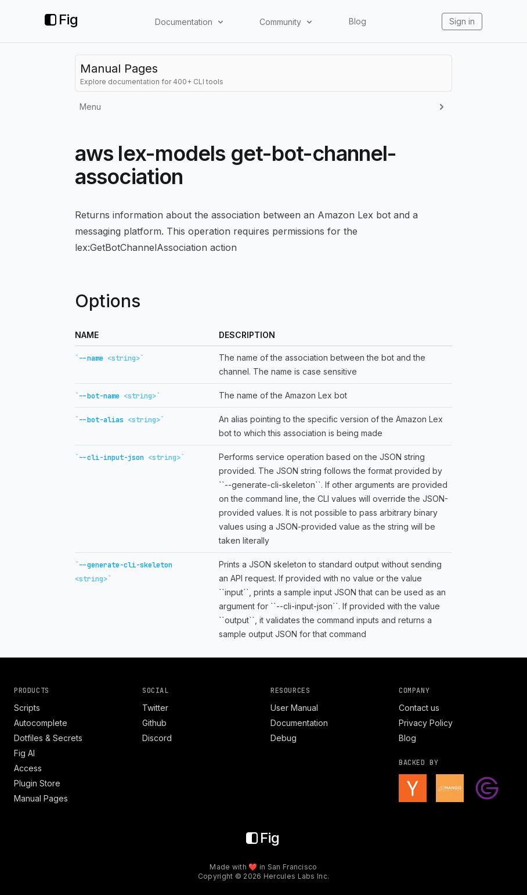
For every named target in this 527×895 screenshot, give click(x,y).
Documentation (299, 723)
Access (28, 768)
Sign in (462, 21)
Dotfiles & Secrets (48, 738)
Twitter (155, 708)
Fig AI (24, 753)
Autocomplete (40, 723)
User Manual (294, 708)
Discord (157, 738)
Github (154, 723)
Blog (357, 21)
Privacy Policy (426, 723)
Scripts (27, 708)
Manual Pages (41, 798)
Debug (283, 738)
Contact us (419, 708)
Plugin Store (37, 783)
